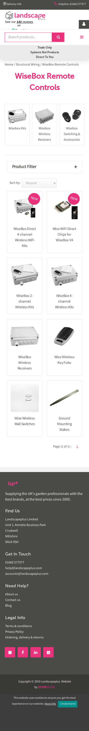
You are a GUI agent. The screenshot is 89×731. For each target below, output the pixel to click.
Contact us (12, 600)
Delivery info (12, 4)
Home (9, 64)
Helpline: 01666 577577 (70, 4)
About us (11, 594)
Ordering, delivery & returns (24, 637)
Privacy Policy (14, 632)
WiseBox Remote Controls (60, 64)
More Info (50, 704)
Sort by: (14, 183)
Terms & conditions (18, 626)
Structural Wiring (28, 64)
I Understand (67, 704)
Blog (8, 606)
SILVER (46, 687)
